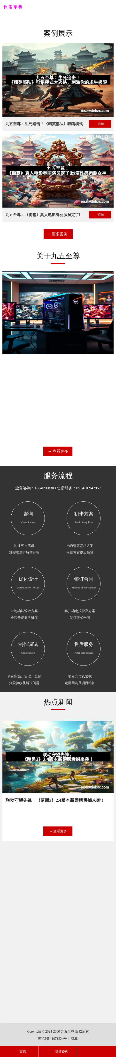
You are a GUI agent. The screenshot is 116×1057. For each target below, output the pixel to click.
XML (74, 1039)
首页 (19, 1051)
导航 (110, 7)
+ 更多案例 (58, 244)
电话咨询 (57, 1051)
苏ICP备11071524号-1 (54, 1039)
